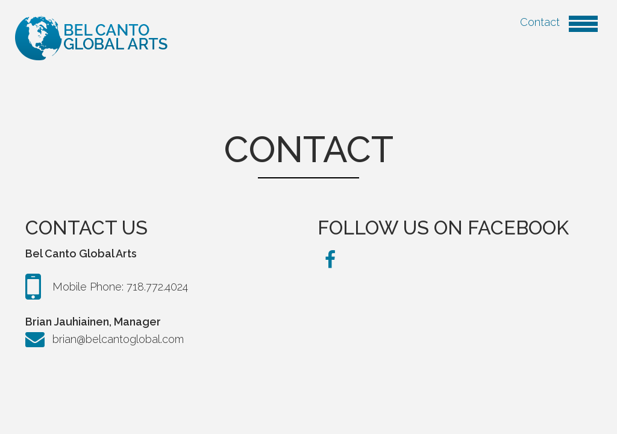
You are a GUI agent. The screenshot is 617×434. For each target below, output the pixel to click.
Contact (559, 22)
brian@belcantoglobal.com (104, 339)
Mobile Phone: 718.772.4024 (106, 287)
